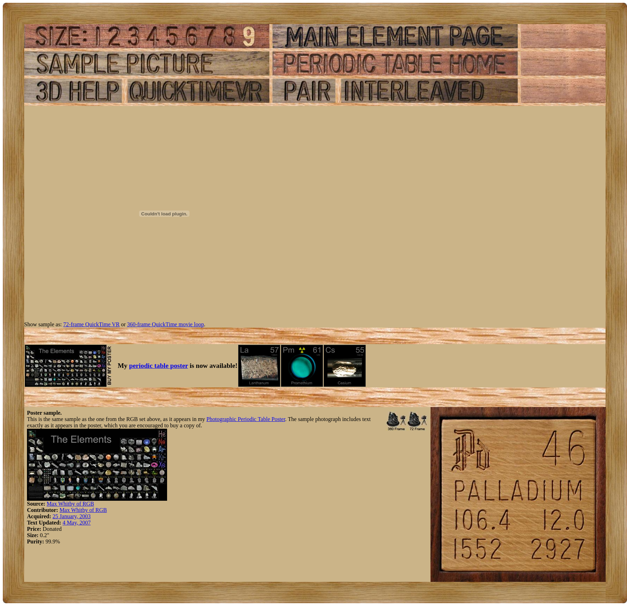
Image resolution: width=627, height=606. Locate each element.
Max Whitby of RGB (70, 504)
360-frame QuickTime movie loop (165, 324)
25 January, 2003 (72, 516)
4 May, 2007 (77, 523)
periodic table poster (158, 365)
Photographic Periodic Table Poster (245, 419)
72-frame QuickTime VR (91, 324)
